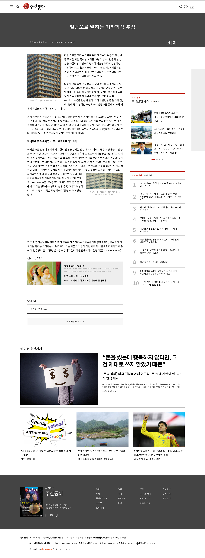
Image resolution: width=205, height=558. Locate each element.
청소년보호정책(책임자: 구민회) (114, 538)
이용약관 (79, 538)
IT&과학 (122, 498)
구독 (39, 258)
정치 (98, 489)
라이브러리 (145, 498)
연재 (142, 489)
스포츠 (99, 503)
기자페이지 (145, 503)
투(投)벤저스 (140, 101)
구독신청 (166, 494)
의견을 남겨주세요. (39, 309)
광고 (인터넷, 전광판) (47, 538)
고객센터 (70, 538)
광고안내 (166, 498)
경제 (120, 489)
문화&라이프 (102, 498)
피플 (120, 503)
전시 (29, 258)
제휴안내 (62, 538)
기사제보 (166, 489)
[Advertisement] (68, 218)
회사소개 (33, 538)
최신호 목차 (145, 494)
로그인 (192, 7)
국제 (120, 494)
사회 (98, 494)
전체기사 (100, 507)
